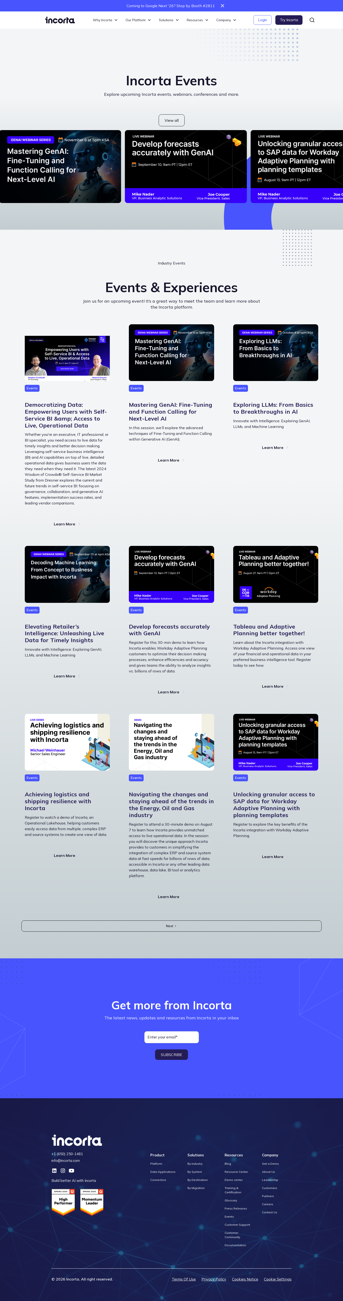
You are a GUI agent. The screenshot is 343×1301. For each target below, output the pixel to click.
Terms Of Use (184, 1279)
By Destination (197, 1180)
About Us (268, 1172)
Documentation (235, 1245)
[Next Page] (171, 926)
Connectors (158, 1180)
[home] (60, 20)
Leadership (270, 1180)
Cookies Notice (245, 1279)
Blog (228, 1163)
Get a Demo (270, 1163)
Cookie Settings (278, 1279)
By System (194, 1172)
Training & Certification (233, 1190)
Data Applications (163, 1172)
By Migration (196, 1188)
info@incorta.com (65, 1160)
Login (262, 20)
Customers (269, 1188)
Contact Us (269, 1212)
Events (229, 1216)
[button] (105, 20)
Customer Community (232, 1235)
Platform (156, 1163)
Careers (267, 1204)
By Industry (194, 1163)
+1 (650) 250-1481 (67, 1154)
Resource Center (236, 1172)
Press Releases (236, 1208)
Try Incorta (289, 20)
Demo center (234, 1180)
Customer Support (237, 1224)
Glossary (231, 1200)
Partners (268, 1196)
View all (172, 120)
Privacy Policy (214, 1279)
